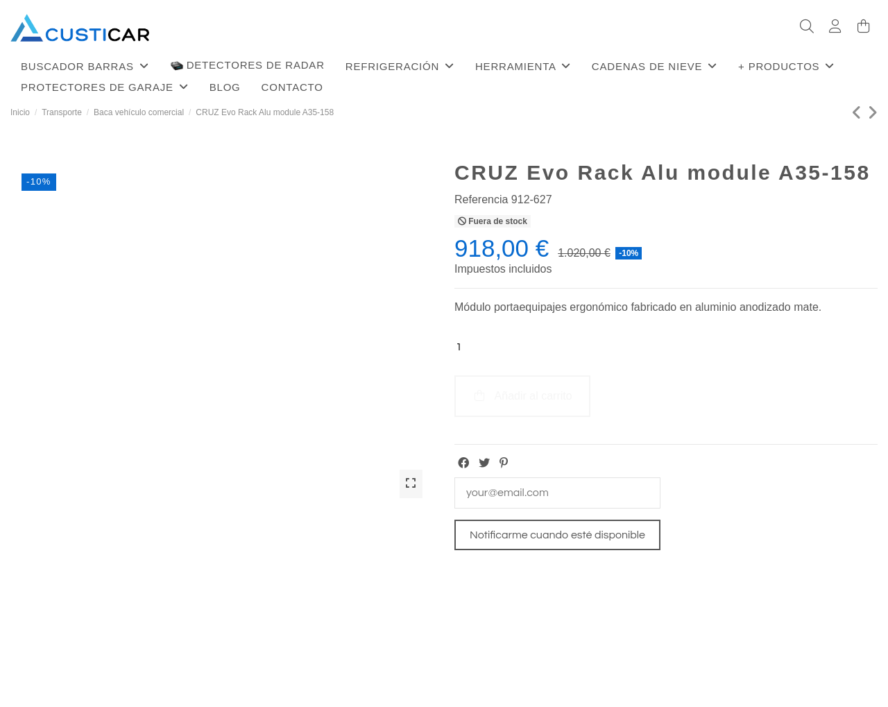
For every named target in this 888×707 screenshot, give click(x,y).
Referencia (481, 199)
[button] (85, 66)
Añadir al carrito (522, 396)
